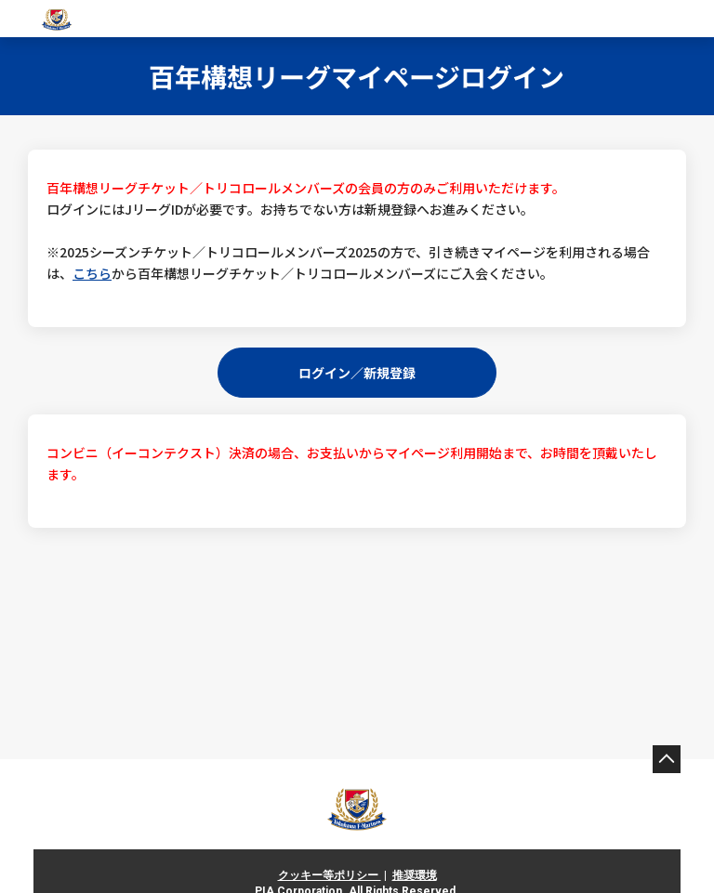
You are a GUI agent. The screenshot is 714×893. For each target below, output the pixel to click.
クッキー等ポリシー (329, 875)
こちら (92, 273)
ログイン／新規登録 (357, 371)
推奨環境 (414, 875)
